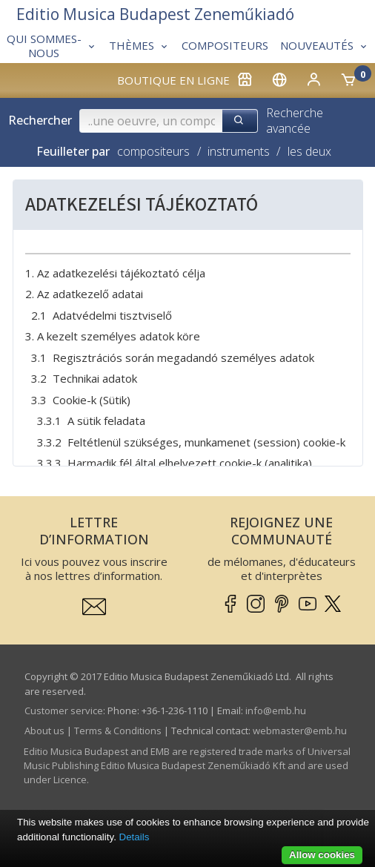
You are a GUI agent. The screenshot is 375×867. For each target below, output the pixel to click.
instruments (239, 151)
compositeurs (153, 151)
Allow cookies (322, 854)
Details (134, 837)
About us (44, 730)
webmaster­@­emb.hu (300, 730)
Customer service (63, 710)
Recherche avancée (294, 120)
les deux (309, 151)
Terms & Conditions (118, 730)
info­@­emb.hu (275, 710)
